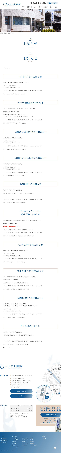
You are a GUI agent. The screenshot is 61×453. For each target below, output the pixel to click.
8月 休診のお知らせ (30, 326)
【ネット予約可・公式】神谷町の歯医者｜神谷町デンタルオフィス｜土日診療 (22, 90)
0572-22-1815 (39, 3)
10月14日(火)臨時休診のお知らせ (30, 158)
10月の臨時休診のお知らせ (30, 298)
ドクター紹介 (35, 7)
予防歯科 (14, 441)
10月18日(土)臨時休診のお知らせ (30, 132)
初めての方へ (46, 7)
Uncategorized (25, 235)
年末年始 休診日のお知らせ (30, 271)
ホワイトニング (15, 446)
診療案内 (40, 7)
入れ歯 (31, 439)
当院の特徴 (28, 7)
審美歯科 (32, 438)
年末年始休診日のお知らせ (30, 103)
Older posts (6, 68)
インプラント (25, 439)
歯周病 (13, 445)
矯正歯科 (32, 441)
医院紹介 (51, 7)
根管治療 (24, 441)
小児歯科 (14, 443)
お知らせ (22, 94)
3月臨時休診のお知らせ (30, 76)
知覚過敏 (32, 443)
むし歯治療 (14, 438)
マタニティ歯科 (33, 445)
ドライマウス (25, 443)
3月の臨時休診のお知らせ (30, 244)
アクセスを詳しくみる (21, 396)
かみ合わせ (24, 445)
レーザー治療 (15, 439)
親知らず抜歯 (25, 438)
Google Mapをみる (21, 391)
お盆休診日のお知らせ (30, 184)
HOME (23, 6)
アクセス (56, 7)
